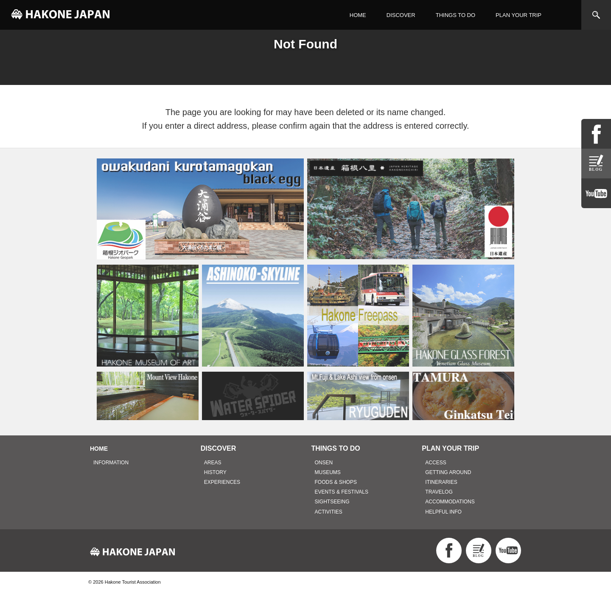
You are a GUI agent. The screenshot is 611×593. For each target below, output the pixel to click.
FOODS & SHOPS (336, 482)
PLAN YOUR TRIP (518, 15)
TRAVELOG (438, 492)
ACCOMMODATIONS (449, 502)
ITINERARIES (441, 482)
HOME (358, 15)
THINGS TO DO (455, 15)
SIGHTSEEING (332, 502)
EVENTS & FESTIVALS (341, 492)
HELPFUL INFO (443, 512)
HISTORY (215, 472)
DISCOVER (401, 15)
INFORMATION (111, 463)
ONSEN (324, 463)
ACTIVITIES (328, 512)
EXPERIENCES (222, 482)
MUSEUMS (328, 472)
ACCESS (435, 463)
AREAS (212, 463)
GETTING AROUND (448, 472)
